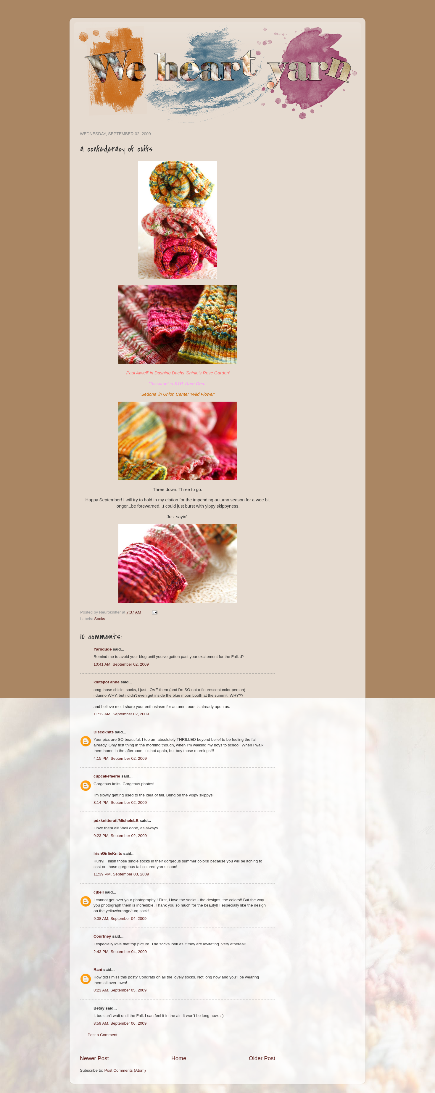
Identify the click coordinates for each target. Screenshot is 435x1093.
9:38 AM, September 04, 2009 (120, 918)
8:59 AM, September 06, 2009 (120, 1023)
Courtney (102, 936)
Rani (98, 969)
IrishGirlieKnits (108, 853)
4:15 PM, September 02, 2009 (120, 758)
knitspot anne (107, 682)
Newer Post (94, 1058)
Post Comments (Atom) (125, 1070)
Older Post (262, 1058)
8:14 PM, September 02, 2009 (120, 802)
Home (178, 1058)
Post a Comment (102, 1035)
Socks (99, 618)
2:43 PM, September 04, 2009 (120, 951)
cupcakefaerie (107, 776)
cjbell (99, 892)
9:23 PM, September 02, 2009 (120, 835)
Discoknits (104, 732)
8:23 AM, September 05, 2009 (120, 990)
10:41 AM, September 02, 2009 (121, 664)
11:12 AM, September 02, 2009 (121, 714)
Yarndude (103, 649)
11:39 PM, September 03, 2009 (121, 874)
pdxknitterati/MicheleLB (116, 820)
